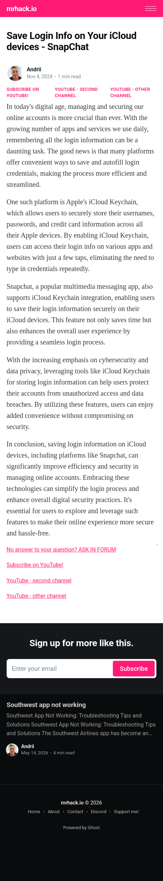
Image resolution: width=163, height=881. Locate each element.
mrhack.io (22, 9)
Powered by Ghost (81, 827)
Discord (98, 811)
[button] (150, 8)
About (54, 811)
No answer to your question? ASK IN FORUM (61, 549)
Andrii (34, 69)
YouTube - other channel (130, 92)
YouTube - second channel (76, 92)
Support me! (126, 811)
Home (34, 811)
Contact (75, 811)
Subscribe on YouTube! (23, 92)
